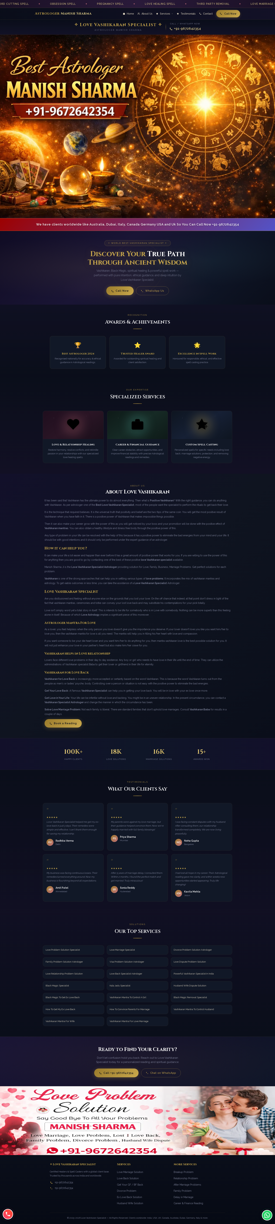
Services (164, 13)
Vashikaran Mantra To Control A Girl (128, 997)
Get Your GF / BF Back (130, 1184)
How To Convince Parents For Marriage (130, 1009)
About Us (145, 13)
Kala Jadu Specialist (120, 985)
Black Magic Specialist (57, 985)
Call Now (228, 13)
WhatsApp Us (152, 290)
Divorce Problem (126, 1190)
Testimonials (186, 13)
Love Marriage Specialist (122, 949)
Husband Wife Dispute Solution (190, 985)
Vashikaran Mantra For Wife (60, 1021)
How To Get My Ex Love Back (60, 1009)
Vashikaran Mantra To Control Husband (194, 1009)
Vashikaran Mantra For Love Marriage (129, 1021)
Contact (206, 13)
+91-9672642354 (185, 28)
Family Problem (183, 1190)
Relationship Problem (186, 1178)
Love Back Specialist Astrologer (126, 973)
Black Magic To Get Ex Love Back (63, 997)
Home (128, 13)
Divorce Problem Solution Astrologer (193, 949)
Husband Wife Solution (130, 1203)
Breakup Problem (183, 1172)
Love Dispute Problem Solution (190, 961)
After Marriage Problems (187, 1184)
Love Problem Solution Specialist (63, 949)
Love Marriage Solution (130, 1172)
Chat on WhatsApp (161, 1072)
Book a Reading (63, 723)
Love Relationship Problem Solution (64, 973)
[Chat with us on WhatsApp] (267, 1214)
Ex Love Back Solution (129, 1197)
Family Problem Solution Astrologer (64, 961)
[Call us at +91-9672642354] (8, 1213)
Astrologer (63, 13)
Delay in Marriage (183, 1197)
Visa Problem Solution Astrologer (127, 961)
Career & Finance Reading (188, 1203)
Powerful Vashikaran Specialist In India (194, 973)
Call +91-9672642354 (116, 1072)
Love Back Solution (128, 1178)
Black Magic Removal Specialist (190, 997)
